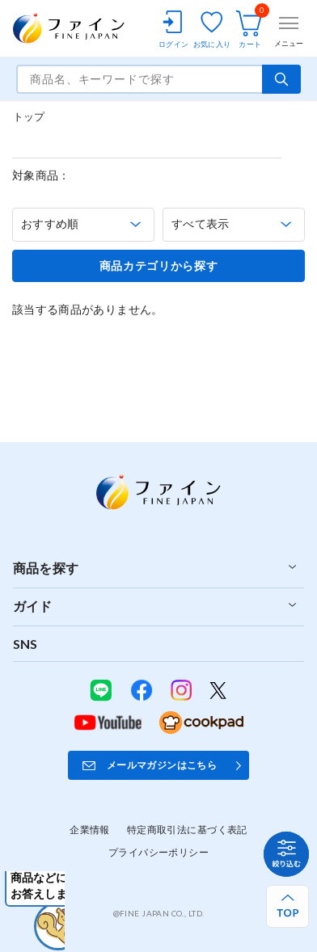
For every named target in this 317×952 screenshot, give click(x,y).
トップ (29, 116)
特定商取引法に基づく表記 (187, 830)
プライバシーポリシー (158, 852)
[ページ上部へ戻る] (287, 906)
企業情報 (90, 830)
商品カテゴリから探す (158, 265)
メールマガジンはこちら (162, 765)
